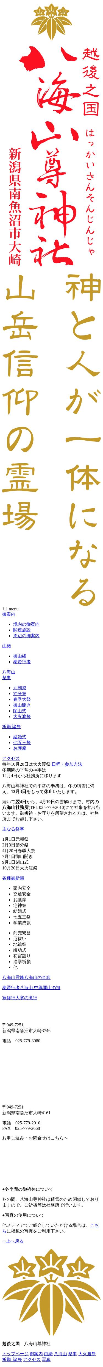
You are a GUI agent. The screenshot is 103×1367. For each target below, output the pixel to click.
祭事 (6, 677)
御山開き (22, 705)
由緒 (6, 646)
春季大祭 (22, 699)
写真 (46, 1359)
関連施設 (22, 630)
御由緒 (19, 656)
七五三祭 (22, 742)
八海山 (8, 672)
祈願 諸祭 (11, 726)
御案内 (8, 614)
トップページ (15, 1353)
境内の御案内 (26, 624)
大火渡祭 (22, 716)
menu (14, 609)
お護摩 (19, 748)
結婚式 (19, 736)
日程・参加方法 (67, 764)
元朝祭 (19, 687)
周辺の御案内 (26, 635)
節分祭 (19, 693)
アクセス (11, 758)
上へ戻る (13, 1241)
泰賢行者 (22, 661)
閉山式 (19, 710)
